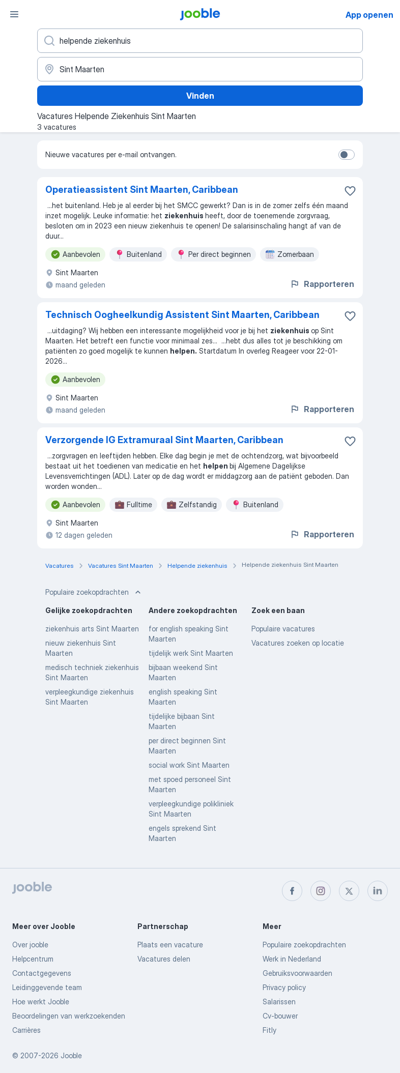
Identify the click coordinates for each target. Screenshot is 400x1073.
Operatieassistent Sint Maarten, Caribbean (141, 189)
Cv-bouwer (280, 1015)
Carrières (26, 1030)
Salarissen (279, 1001)
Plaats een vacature (170, 944)
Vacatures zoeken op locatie (297, 643)
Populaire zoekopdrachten (304, 944)
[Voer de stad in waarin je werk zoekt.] (200, 69)
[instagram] (320, 891)
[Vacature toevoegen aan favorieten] (350, 190)
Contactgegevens (41, 973)
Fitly (269, 1030)
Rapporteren (322, 284)
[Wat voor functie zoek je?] (200, 40)
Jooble (71, 1055)
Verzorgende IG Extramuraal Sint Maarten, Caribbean (164, 439)
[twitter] (349, 891)
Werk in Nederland (292, 958)
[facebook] (292, 891)
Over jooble (30, 944)
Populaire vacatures (283, 628)
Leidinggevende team (47, 987)
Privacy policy (284, 987)
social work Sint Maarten (189, 765)
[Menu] (14, 14)
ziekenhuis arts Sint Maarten (92, 628)
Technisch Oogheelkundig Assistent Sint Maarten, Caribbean (182, 314)
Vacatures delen (163, 958)
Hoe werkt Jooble (40, 1001)
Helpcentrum (32, 958)
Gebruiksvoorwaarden (297, 973)
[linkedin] (377, 891)
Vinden (200, 96)
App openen (369, 15)
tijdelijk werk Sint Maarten (191, 653)
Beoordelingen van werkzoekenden (68, 1015)
